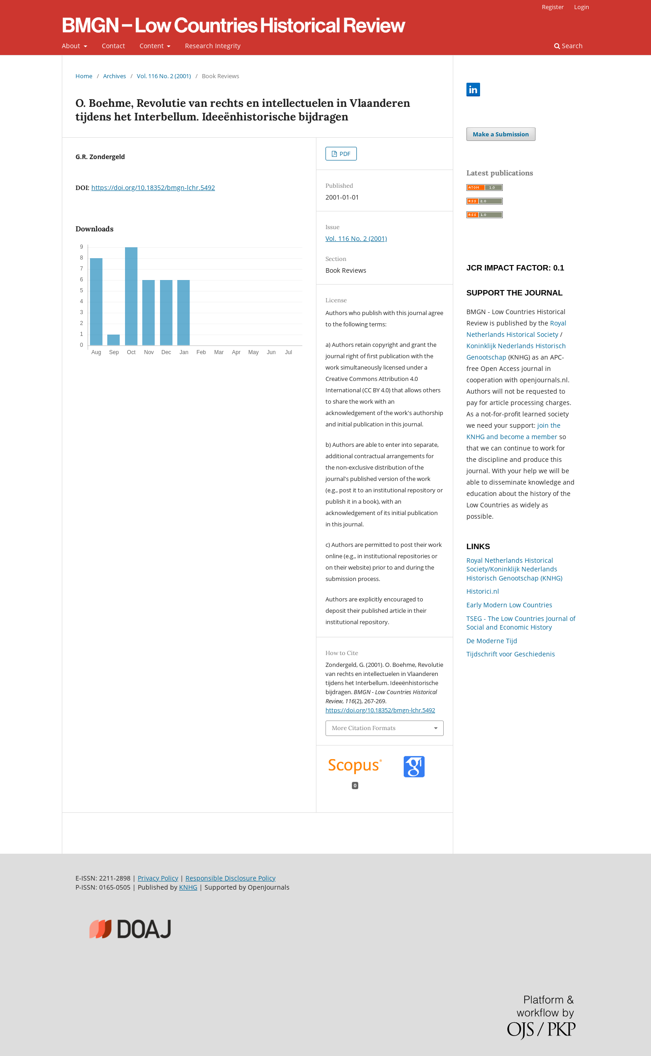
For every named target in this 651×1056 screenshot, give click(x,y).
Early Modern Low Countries (509, 605)
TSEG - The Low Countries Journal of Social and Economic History (521, 623)
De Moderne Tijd (491, 640)
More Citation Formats (364, 728)
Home (83, 76)
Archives (114, 76)
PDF (344, 154)
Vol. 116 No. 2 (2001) (164, 76)
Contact (113, 45)
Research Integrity (212, 45)
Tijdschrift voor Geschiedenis (510, 654)
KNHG (188, 887)
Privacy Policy (158, 878)
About (72, 45)
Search (568, 45)
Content (152, 45)
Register (553, 7)
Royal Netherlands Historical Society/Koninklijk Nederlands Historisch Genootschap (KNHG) (514, 569)
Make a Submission (501, 134)
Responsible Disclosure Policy (230, 878)
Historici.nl (482, 591)
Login (581, 7)
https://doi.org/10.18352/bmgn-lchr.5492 (153, 187)
